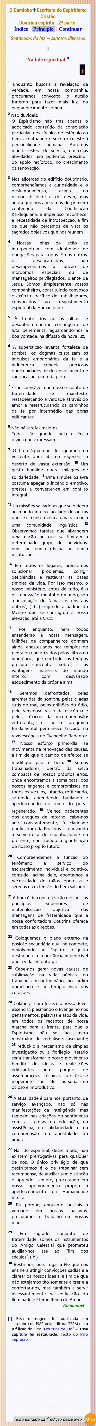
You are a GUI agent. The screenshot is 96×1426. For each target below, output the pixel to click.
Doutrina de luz (58, 1329)
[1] (10, 1318)
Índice (21, 29)
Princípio (43, 29)
